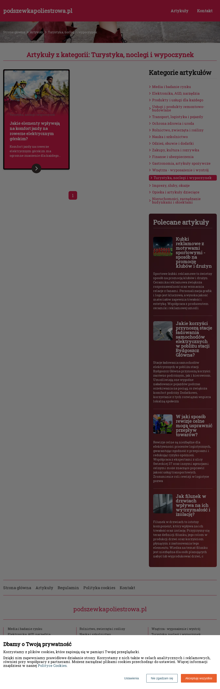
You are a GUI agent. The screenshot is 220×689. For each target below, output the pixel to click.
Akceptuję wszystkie (198, 678)
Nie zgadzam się (162, 678)
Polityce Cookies (52, 665)
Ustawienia (131, 678)
